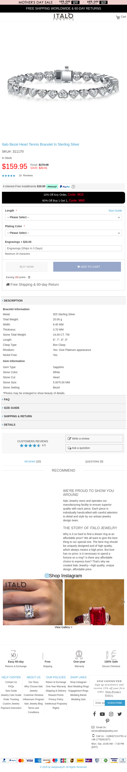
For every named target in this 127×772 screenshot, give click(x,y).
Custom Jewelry (11, 703)
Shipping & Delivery (56, 690)
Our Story (33, 682)
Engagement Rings (78, 690)
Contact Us (11, 682)
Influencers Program (33, 699)
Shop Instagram (78, 682)
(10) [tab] (33, 461)
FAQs (11, 686)
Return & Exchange (56, 682)
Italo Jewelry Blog (33, 703)
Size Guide (11, 690)
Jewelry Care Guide (11, 695)
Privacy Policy (56, 699)
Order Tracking (11, 699)
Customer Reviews (34, 695)
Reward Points (56, 695)
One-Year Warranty (56, 686)
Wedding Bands (78, 695)
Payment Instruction (11, 708)
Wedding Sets (78, 699)
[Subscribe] (115, 703)
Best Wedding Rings (78, 686)
